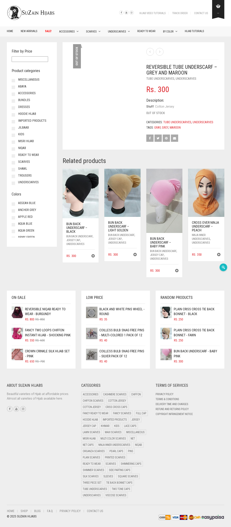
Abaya (22, 86)
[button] (93, 256)
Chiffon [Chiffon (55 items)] (136, 394)
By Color (168, 31)
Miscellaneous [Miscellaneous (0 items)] (135, 432)
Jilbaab (23, 127)
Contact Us (201, 13)
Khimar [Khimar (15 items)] (105, 425)
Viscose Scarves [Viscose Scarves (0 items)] (115, 495)
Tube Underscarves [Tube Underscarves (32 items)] (95, 489)
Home (10, 31)
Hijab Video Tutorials (152, 13)
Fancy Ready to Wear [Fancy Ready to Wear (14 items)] (95, 413)
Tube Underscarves (160, 78)
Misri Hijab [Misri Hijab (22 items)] (89, 438)
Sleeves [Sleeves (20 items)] (108, 476)
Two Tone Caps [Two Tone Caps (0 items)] (121, 489)
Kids (21, 134)
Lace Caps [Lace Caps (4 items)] (130, 425)
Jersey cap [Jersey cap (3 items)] (89, 425)
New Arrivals (29, 31)
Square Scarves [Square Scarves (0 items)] (128, 476)
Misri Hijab (26, 141)
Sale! (48, 31)
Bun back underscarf (79, 236)
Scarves (91, 31)
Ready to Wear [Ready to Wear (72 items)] (92, 463)
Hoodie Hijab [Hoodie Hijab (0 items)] (90, 419)
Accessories (67, 31)
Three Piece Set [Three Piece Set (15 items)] (92, 482)
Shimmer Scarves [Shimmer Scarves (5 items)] (93, 470)
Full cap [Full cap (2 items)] (141, 413)
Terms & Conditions (167, 399)
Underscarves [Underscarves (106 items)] (92, 495)
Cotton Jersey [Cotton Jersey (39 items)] (117, 400)
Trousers (25, 175)
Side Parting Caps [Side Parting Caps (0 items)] (119, 470)
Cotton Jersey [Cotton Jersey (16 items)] (92, 407)
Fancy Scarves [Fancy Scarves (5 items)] (122, 413)
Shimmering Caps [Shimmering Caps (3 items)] (131, 463)
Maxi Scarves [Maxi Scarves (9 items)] (113, 432)
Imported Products (32, 120)
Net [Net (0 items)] (133, 438)
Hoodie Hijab (27, 114)
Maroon (175, 127)
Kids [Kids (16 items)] (116, 425)
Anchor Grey (27, 210)
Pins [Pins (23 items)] (130, 451)
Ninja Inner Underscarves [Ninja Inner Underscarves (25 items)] (114, 444)
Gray (157, 127)
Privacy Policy (164, 394)
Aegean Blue (26, 203)
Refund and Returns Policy (172, 409)
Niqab (22, 148)
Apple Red (25, 217)
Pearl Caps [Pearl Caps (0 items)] (116, 451)
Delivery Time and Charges (172, 404)
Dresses (24, 107)
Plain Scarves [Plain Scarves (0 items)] (91, 457)
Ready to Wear (146, 31)
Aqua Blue (25, 223)
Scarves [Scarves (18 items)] (110, 463)
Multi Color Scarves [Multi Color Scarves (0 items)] (113, 438)
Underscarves (117, 31)
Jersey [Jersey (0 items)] (136, 419)
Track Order (180, 13)
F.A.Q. (50, 511)
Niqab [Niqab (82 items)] (138, 444)
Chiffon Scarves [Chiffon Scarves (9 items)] (93, 400)
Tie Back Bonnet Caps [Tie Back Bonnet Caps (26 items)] (119, 482)
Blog (37, 511)
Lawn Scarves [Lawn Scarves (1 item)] (91, 432)
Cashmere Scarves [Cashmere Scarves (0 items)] (114, 394)
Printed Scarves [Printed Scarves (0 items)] (115, 457)
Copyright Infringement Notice (174, 414)
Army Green (26, 237)
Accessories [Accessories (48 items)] (90, 394)
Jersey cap (73, 240)
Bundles (24, 100)
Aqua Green (26, 230)
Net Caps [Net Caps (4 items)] (88, 444)
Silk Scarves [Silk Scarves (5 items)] (91, 476)
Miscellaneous (28, 79)
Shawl (22, 168)
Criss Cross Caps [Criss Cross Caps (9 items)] (116, 407)
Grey (165, 127)
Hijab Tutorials (194, 31)
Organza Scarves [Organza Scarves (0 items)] (94, 451)
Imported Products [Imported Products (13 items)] (115, 419)
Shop (24, 511)
